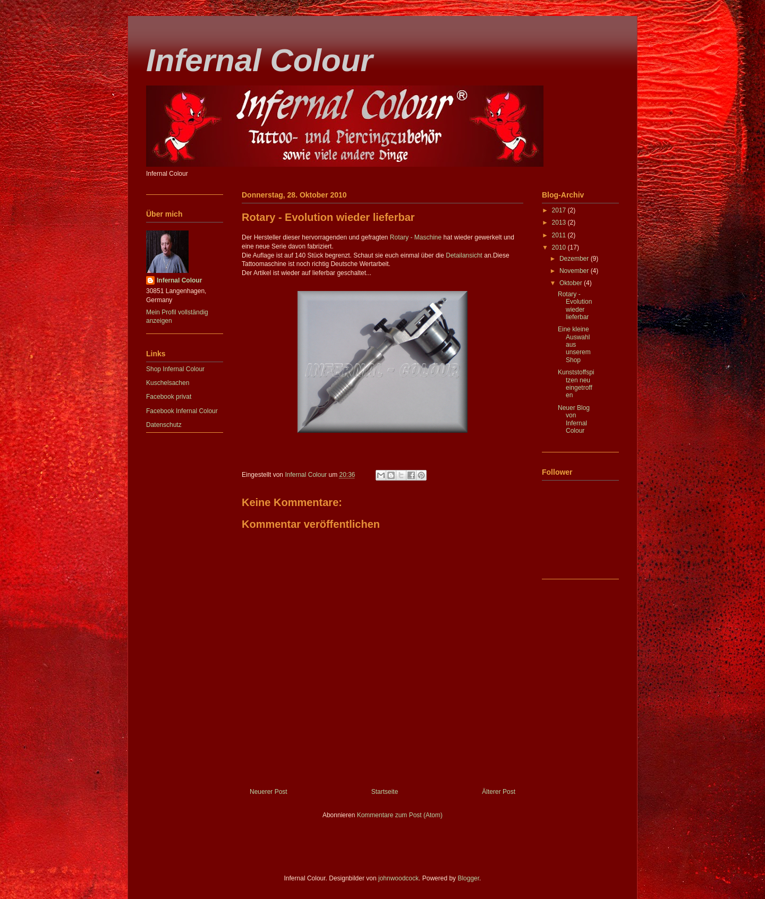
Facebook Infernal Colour (182, 411)
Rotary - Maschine (415, 237)
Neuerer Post (268, 791)
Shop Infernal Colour (175, 369)
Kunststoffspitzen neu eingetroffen (576, 384)
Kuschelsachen (167, 383)
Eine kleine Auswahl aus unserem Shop (574, 345)
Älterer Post (498, 791)
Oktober (571, 283)
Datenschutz (164, 425)
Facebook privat (168, 396)
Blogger (468, 878)
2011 (560, 235)
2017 (560, 210)
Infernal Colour (259, 60)
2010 (560, 247)
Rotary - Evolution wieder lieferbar (575, 305)
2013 (560, 222)
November (575, 271)
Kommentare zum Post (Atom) (400, 815)
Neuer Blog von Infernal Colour (574, 419)
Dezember (575, 258)
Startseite (384, 791)
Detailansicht (464, 255)
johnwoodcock (398, 878)
